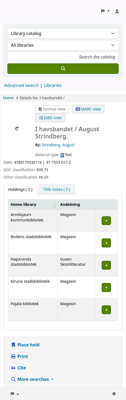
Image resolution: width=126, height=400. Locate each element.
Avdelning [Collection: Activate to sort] (70, 204)
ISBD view (50, 117)
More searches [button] (30, 379)
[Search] (63, 68)
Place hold (25, 345)
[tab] (57, 189)
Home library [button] (23, 204)
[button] (105, 11)
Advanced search (21, 85)
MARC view (88, 109)
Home (8, 97)
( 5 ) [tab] (20, 189)
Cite (18, 368)
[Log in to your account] (117, 11)
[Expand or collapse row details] (106, 221)
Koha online (18, 11)
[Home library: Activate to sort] (33, 204)
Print (19, 356)
